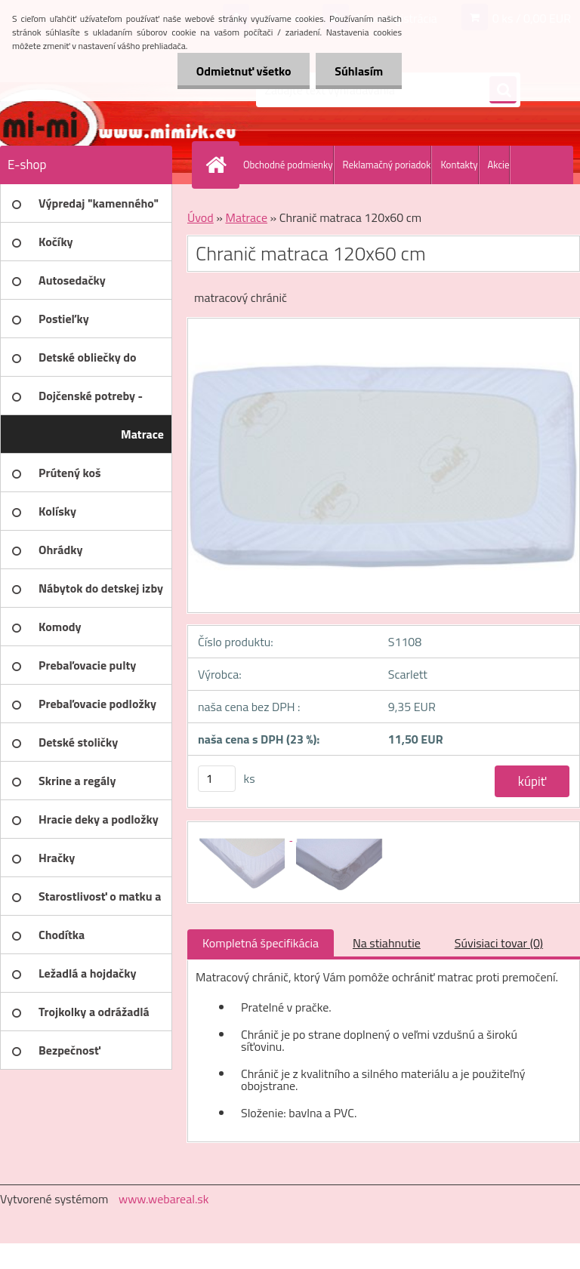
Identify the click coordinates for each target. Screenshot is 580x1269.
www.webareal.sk (164, 1199)
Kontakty (458, 164)
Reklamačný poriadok (387, 164)
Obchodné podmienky (288, 164)
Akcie (499, 164)
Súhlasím (359, 71)
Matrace (246, 217)
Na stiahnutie (387, 943)
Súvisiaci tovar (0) (499, 943)
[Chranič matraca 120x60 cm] (244, 836)
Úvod (200, 217)
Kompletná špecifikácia (260, 943)
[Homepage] (219, 164)
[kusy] (217, 778)
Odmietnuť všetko (243, 71)
